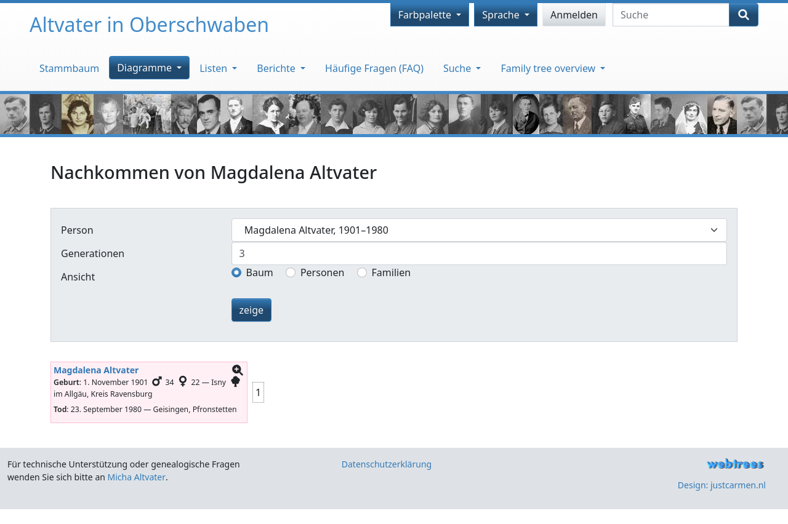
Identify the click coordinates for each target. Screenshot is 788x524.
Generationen (92, 253)
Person (77, 230)
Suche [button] (458, 68)
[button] (237, 370)
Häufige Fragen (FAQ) (374, 68)
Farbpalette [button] (426, 15)
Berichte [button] (277, 68)
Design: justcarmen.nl (722, 485)
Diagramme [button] (145, 67)
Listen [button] (214, 68)
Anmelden (574, 15)
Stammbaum (69, 68)
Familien (391, 272)
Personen (322, 272)
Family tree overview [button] (549, 68)
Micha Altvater (137, 477)
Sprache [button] (502, 15)
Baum (259, 272)
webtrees (735, 464)
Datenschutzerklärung (387, 464)
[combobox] (479, 230)
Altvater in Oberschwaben (149, 24)
